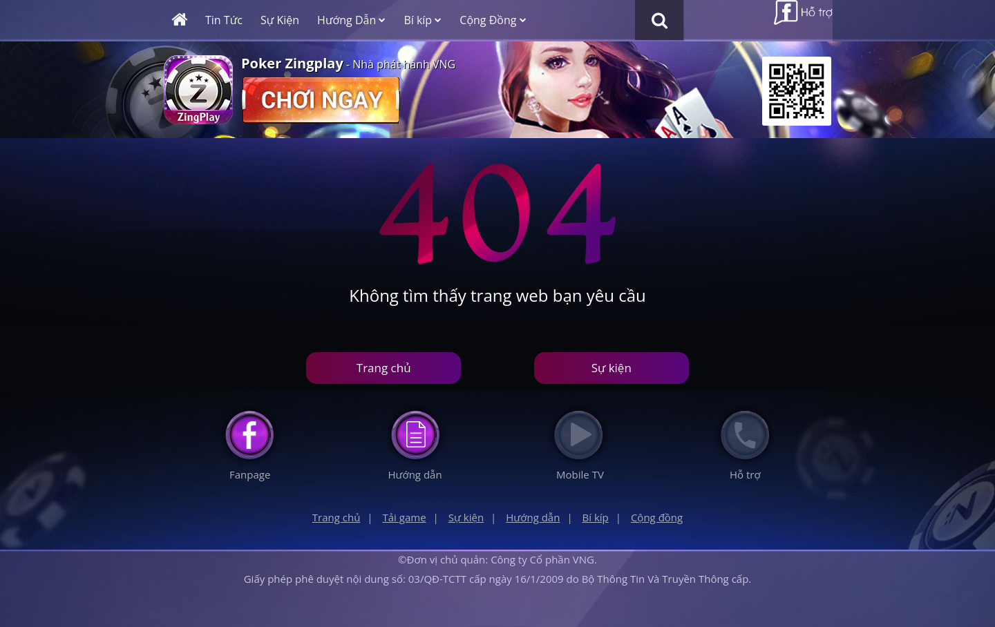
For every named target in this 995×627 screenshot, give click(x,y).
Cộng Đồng (492, 20)
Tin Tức (224, 20)
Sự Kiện (279, 20)
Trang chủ (384, 368)
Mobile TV (580, 474)
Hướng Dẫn (351, 20)
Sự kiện (611, 368)
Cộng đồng (657, 517)
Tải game (404, 517)
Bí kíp (423, 20)
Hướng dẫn (415, 474)
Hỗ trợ (745, 474)
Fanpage (249, 474)
